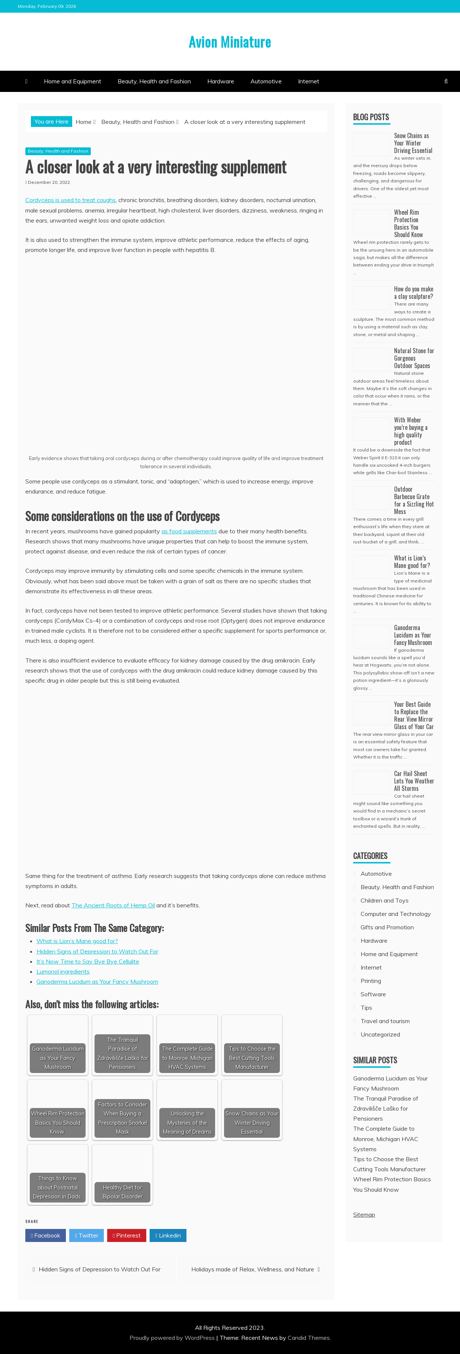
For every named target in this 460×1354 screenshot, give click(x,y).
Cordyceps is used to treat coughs (70, 200)
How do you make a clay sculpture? (413, 292)
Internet (308, 81)
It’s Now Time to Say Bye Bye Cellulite (87, 961)
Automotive (266, 81)
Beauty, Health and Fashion (154, 81)
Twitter (86, 1235)
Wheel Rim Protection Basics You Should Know (409, 223)
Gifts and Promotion (387, 927)
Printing (371, 980)
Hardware (220, 81)
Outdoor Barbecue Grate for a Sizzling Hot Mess (414, 500)
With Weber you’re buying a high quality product (411, 431)
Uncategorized (380, 1034)
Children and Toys (385, 900)
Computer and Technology (396, 913)
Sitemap (364, 1214)
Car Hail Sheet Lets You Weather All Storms (414, 781)
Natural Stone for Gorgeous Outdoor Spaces (414, 358)
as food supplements (189, 531)
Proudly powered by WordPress (173, 1337)
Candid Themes (309, 1337)
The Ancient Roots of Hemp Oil (113, 905)
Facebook (45, 1235)
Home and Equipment (72, 81)
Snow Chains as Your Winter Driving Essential (413, 143)
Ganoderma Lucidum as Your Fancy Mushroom (97, 981)
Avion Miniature (230, 40)
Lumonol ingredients (63, 971)
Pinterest (127, 1235)
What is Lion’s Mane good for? (77, 941)
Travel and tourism (385, 1021)
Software (373, 994)
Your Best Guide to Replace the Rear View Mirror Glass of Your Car (414, 715)
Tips (366, 1007)
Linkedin (168, 1235)
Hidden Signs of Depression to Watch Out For (97, 951)
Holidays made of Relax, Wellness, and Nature (252, 1269)
